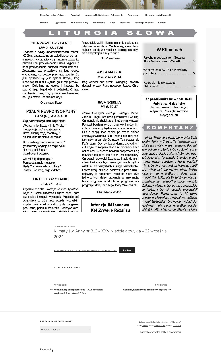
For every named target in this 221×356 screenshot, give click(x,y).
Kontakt (162, 22)
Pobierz (127, 250)
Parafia (45, 22)
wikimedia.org (159, 325)
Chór (112, 22)
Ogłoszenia (60, 22)
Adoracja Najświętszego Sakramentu (104, 15)
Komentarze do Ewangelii (158, 15)
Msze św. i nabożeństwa (53, 15)
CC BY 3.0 (177, 325)
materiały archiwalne (150, 332)
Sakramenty (134, 15)
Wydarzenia (99, 22)
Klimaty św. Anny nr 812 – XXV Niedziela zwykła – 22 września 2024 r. (85, 250)
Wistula (145, 325)
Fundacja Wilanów (144, 22)
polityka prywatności (171, 332)
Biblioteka (125, 22)
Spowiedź (76, 15)
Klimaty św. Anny (79, 22)
